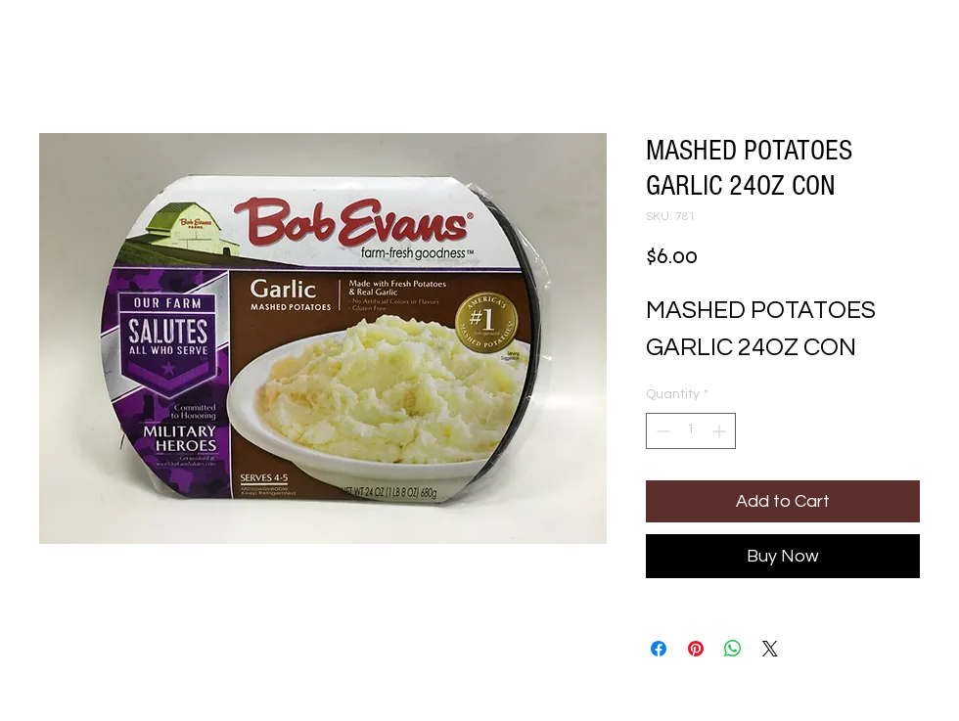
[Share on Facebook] (658, 648)
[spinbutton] (690, 431)
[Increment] (720, 431)
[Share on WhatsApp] (733, 648)
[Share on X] (770, 648)
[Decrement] (661, 431)
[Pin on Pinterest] (696, 648)
